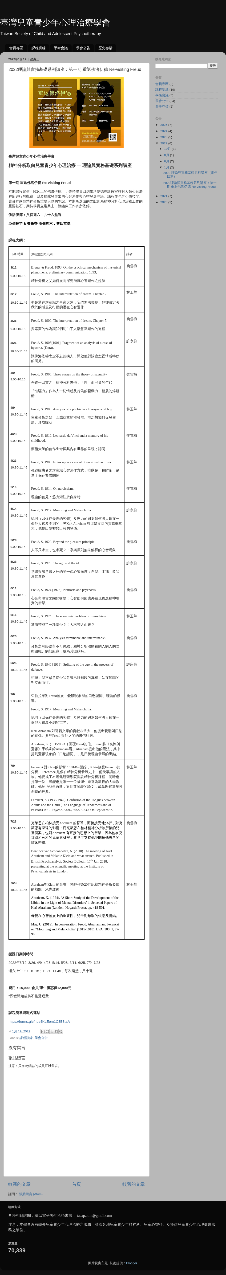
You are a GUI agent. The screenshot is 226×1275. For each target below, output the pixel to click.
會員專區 (16, 48)
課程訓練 (39, 48)
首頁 (76, 1184)
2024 (164, 131)
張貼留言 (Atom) (31, 1194)
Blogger (131, 1263)
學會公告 (83, 48)
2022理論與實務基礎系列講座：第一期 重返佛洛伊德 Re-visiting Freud (190, 184)
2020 (164, 202)
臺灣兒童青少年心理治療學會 (55, 22)
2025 (164, 124)
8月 (167, 155)
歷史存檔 (105, 48)
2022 (164, 143)
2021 (164, 196)
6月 (167, 161)
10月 (168, 149)
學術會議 (61, 48)
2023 (164, 137)
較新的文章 (19, 1184)
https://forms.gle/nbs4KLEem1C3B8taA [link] (39, 1021)
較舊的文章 (133, 1184)
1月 (167, 167)
